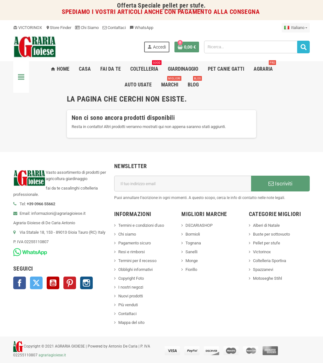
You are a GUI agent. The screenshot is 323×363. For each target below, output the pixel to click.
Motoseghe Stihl (267, 278)
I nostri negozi (130, 287)
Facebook (19, 283)
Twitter (36, 283)
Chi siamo (127, 234)
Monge (191, 260)
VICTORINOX (27, 27)
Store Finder (58, 27)
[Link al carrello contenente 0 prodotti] (186, 47)
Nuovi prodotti (130, 296)
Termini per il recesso (137, 260)
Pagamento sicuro (134, 243)
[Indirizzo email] (182, 183)
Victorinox (262, 251)
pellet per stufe (183, 5)
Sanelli (191, 251)
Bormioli (192, 234)
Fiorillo (191, 269)
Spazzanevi (263, 269)
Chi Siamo (87, 27)
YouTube (53, 283)
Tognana (193, 243)
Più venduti (128, 304)
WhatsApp (141, 27)
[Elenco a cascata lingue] (296, 27)
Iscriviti (280, 183)
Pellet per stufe (266, 243)
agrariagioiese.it (52, 355)
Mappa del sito (131, 322)
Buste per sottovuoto (271, 234)
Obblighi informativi (135, 269)
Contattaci (114, 27)
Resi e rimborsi (131, 251)
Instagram (86, 283)
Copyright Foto (131, 278)
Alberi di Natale (266, 225)
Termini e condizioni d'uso (141, 225)
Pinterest (69, 283)
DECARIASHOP (199, 225)
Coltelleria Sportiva (269, 260)
